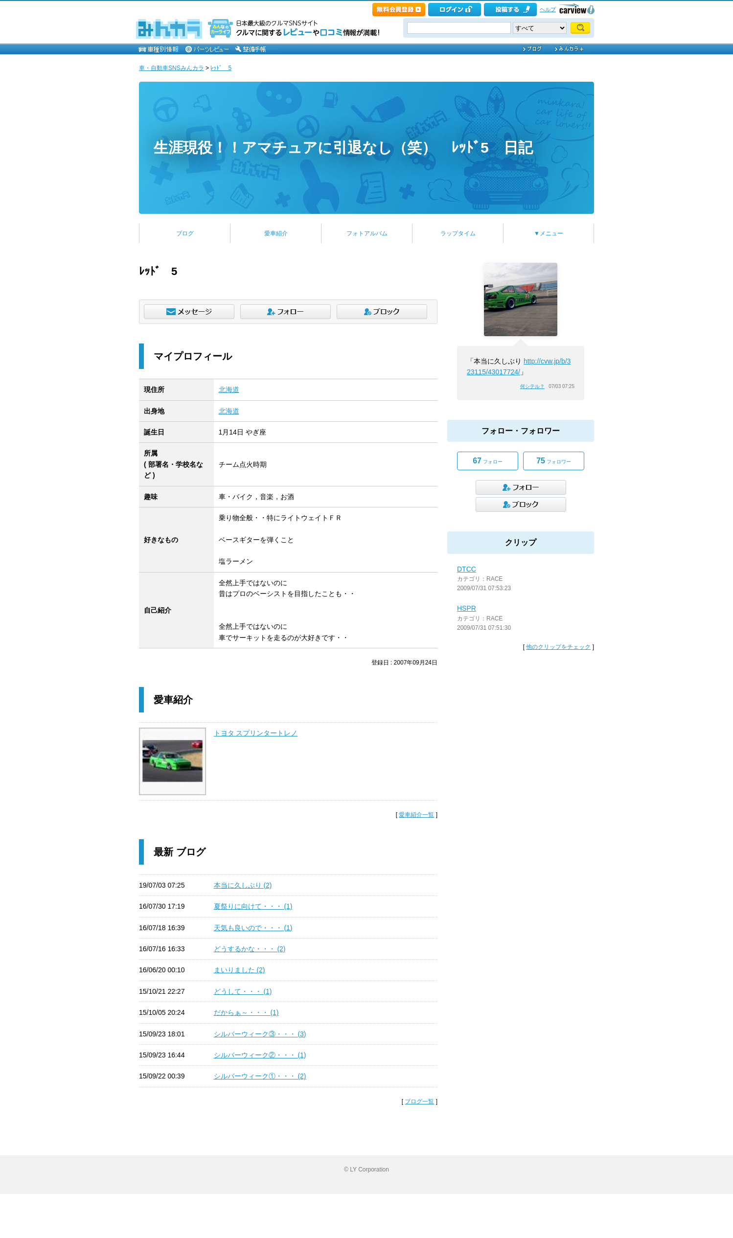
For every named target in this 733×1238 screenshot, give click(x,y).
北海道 (229, 389)
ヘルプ (548, 9)
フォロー (488, 461)
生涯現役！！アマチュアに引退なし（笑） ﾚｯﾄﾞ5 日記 (343, 147)
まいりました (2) (239, 970)
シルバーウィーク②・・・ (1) (260, 1055)
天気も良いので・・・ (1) (253, 928)
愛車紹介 (276, 233)
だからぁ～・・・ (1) (246, 1012)
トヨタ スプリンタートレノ (256, 733)
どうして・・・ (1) (243, 991)
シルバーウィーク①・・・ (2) (260, 1076)
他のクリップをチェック (558, 646)
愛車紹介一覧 (416, 814)
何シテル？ (532, 386)
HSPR (466, 608)
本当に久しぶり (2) (243, 885)
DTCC (466, 569)
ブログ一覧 (419, 1101)
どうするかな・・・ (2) (250, 949)
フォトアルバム (367, 233)
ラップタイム (458, 233)
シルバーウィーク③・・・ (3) (260, 1034)
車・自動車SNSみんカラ (171, 68)
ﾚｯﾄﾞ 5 (220, 68)
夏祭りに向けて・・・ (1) (253, 906)
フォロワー (553, 461)
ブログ (185, 233)
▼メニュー (548, 233)
